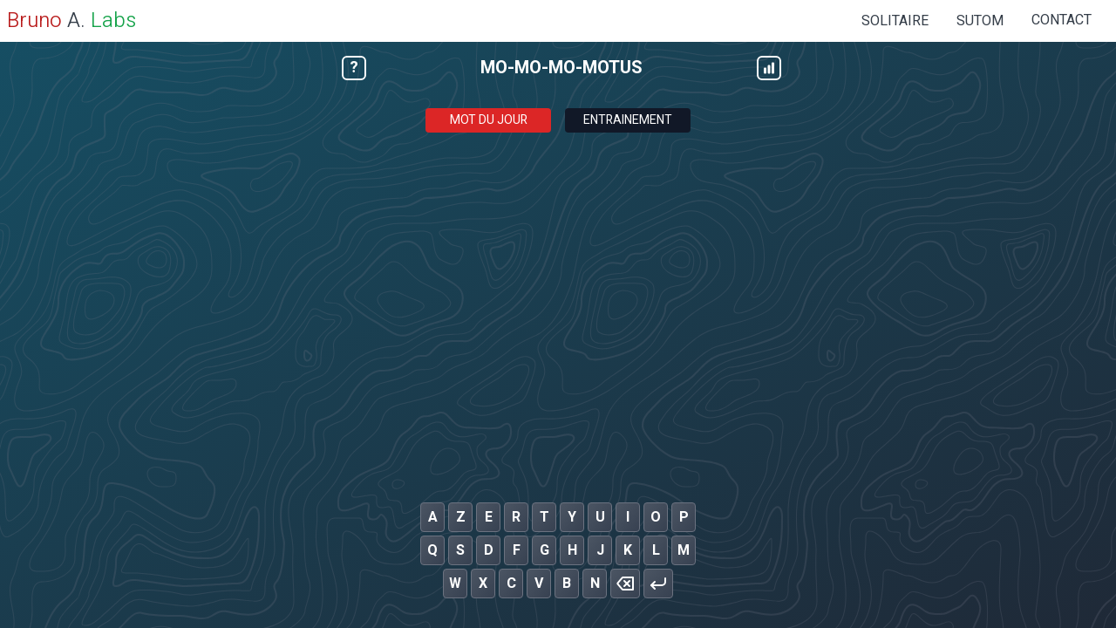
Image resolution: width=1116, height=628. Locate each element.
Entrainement (627, 120)
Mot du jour (488, 120)
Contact (1061, 20)
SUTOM (980, 20)
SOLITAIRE (895, 20)
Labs (113, 20)
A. (46, 20)
